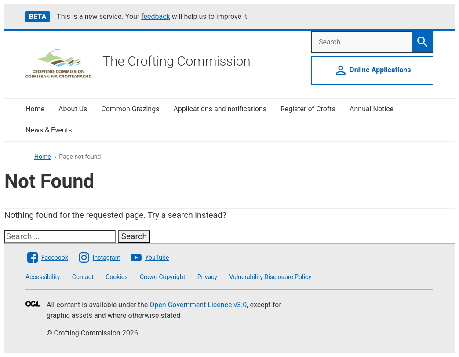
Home (35, 109)
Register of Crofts (307, 109)
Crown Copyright (162, 276)
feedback (155, 16)
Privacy (207, 276)
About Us (72, 109)
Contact (83, 276)
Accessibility (43, 276)
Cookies (117, 276)
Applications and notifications (219, 109)
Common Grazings (130, 109)
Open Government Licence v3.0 (198, 305)
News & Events (49, 130)
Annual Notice (372, 109)
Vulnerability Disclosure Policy (270, 276)
